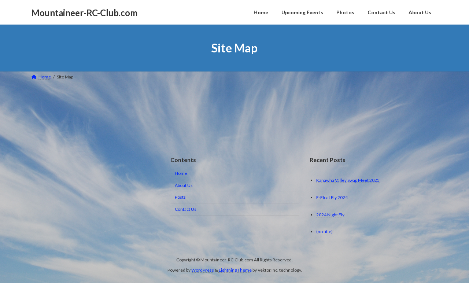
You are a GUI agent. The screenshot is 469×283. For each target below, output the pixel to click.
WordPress (202, 270)
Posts (180, 197)
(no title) (324, 232)
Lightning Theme (235, 270)
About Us (184, 185)
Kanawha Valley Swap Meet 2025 (348, 180)
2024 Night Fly (330, 214)
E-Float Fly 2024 (332, 197)
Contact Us (185, 209)
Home (181, 173)
